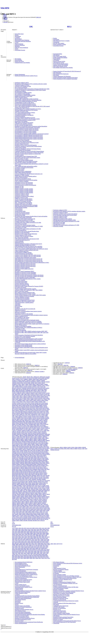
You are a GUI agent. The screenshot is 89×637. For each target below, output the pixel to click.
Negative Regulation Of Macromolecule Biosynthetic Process (67, 620)
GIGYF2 (33, 415)
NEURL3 (41, 446)
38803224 (38, 17)
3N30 (38, 538)
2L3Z (46, 532)
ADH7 (36, 378)
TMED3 (30, 490)
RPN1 (45, 474)
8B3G (13, 555)
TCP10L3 (18, 489)
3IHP (43, 537)
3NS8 (46, 538)
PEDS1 (25, 455)
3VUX (25, 540)
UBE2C (23, 501)
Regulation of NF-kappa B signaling (23, 326)
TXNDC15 (44, 499)
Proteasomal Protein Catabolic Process (23, 587)
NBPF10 (29, 444)
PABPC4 (43, 453)
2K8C (24, 532)
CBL (13, 394)
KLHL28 (48, 428)
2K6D (18, 532)
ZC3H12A (42, 516)
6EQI (31, 548)
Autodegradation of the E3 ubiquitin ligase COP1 (26, 156)
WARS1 (16, 514)
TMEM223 (25, 491)
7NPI (47, 553)
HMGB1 (37, 420)
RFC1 (69, 26)
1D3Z (19, 528)
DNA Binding (56, 55)
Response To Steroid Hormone (60, 585)
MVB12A (25, 443)
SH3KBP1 (34, 479)
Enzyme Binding (57, 564)
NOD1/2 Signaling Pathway (21, 97)
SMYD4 (40, 481)
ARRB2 (46, 384)
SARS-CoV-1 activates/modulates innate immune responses (28, 311)
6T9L (39, 549)
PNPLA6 (39, 458)
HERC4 (17, 420)
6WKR (16, 552)
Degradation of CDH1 (20, 328)
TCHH (47, 488)
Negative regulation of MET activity (23, 235)
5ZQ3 (38, 547)
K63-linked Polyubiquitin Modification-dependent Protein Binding (30, 614)
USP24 (20, 509)
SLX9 (19, 481)
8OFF (13, 557)
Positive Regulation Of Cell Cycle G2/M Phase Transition (66, 575)
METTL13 (14, 436)
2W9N (40, 534)
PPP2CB (31, 460)
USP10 (16, 508)
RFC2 (65, 448)
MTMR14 (28, 441)
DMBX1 (41, 405)
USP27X (28, 509)
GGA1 (26, 415)
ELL (13, 409)
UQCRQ (47, 506)
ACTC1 (24, 378)
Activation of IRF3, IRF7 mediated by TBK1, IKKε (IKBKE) (29, 290)
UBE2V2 (30, 504)
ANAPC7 (24, 380)
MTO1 (37, 441)
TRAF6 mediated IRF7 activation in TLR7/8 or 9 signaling (28, 321)
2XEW (46, 534)
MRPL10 (18, 439)
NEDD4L (27, 446)
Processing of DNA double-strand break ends (25, 218)
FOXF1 (17, 414)
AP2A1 (21, 383)
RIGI (48, 469)
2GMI (32, 530)
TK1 (24, 490)
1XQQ (25, 529)
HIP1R (26, 420)
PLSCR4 (26, 458)
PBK (24, 454)
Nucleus (17, 35)
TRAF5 (22, 495)
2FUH (47, 529)
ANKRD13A (15, 381)
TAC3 (33, 486)
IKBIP (41, 423)
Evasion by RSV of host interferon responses (25, 336)
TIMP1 (21, 490)
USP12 (23, 508)
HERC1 (46, 419)
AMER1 (30, 379)
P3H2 (32, 453)
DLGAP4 (32, 405)
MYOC (56, 448)
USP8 (26, 511)
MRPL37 (36, 439)
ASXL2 (47, 385)
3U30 (44, 539)
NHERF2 (21, 448)
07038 (13, 523)
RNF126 (22, 471)
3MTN (34, 538)
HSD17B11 (38, 421)
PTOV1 (14, 465)
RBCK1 (22, 468)
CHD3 (44, 398)
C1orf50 (34, 391)
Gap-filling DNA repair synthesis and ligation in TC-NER (28, 228)
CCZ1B (45, 394)
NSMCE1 (29, 449)
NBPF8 (46, 444)
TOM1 (36, 493)
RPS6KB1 (34, 475)
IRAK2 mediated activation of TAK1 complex (25, 293)
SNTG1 (26, 483)
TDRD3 (25, 489)
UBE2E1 (40, 501)
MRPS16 (18, 440)
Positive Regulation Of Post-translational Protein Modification (29, 622)
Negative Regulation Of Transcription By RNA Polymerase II (67, 71)
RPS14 (17, 475)
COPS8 (42, 400)
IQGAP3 (46, 424)
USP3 (35, 509)
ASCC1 (23, 385)
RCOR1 (38, 468)
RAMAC (30, 466)
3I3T (37, 537)
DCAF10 (19, 404)
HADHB (47, 418)
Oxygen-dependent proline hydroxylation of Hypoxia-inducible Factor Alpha (32, 88)
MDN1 (33, 435)
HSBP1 (33, 421)
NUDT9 (46, 449)
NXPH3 (22, 450)
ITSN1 (24, 425)
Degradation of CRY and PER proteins (23, 345)
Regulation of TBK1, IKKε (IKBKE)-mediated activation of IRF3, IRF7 (31, 331)
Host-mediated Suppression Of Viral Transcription (64, 622)
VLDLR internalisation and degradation (24, 253)
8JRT (30, 555)
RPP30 (13, 475)
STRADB (28, 485)
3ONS (24, 539)
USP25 (24, 509)
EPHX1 (31, 409)
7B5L (26, 552)
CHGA (13, 399)
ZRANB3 (35, 520)
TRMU (29, 498)
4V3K (33, 544)
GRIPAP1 (20, 416)
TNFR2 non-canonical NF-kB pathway (23, 198)
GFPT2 (20, 415)
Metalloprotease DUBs (20, 215)
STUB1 (32, 485)
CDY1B (34, 396)
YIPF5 (13, 516)
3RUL (38, 539)
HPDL (23, 421)
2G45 (13, 530)
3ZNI (45, 540)
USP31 (41, 509)
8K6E (35, 555)
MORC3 (40, 438)
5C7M (35, 545)
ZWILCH (42, 520)
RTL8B (47, 475)
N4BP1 (46, 443)
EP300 (27, 409)
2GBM (22, 530)
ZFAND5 (34, 518)
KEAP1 (39, 426)
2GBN (25, 530)
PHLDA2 (19, 456)
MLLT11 (23, 438)
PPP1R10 (18, 460)
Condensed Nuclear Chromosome (60, 605)
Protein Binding (18, 60)
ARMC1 (42, 384)
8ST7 (36, 557)
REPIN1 (14, 469)
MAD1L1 (35, 431)
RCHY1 (34, 468)
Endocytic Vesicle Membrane (21, 47)
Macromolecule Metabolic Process (22, 565)
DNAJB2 (23, 406)
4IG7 (18, 543)
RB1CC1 (18, 468)
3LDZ (28, 538)
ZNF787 (42, 519)
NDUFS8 (19, 446)
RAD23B (22, 466)
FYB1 (26, 414)
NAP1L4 (18, 444)
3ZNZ (47, 540)
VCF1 (44, 511)
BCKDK (25, 389)
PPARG (35, 459)
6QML (24, 549)
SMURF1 (31, 481)
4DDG (28, 542)
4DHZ (37, 542)
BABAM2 (29, 388)
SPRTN (18, 484)
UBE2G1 (14, 503)
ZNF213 (25, 519)
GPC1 (13, 416)
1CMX (16, 528)
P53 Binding (56, 573)
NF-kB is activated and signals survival (23, 125)
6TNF (42, 549)
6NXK (13, 549)
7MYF (44, 553)
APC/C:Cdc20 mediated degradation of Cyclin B (26, 101)
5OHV (22, 547)
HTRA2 (17, 423)
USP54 (17, 511)
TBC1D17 (19, 488)
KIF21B (23, 428)
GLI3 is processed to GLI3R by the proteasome (25, 185)
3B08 (37, 535)
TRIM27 (31, 496)
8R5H (28, 557)
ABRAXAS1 (36, 376)
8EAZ (21, 555)
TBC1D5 (28, 488)
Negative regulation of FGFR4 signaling (24, 192)
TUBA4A (26, 499)
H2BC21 (31, 418)
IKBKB (44, 423)
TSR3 (39, 498)
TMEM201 (19, 491)
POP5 (29, 459)
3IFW (40, 537)
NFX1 (13, 448)
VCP (47, 511)
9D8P (25, 558)
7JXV (16, 553)
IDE (35, 423)
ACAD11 (48, 376)
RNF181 (26, 473)
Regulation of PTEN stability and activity (24, 268)
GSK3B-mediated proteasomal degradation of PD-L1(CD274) (29, 338)
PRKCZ (43, 461)
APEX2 (39, 383)
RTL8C (13, 476)
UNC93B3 (42, 506)
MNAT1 (27, 438)
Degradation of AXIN (20, 168)
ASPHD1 (35, 385)
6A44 (19, 548)
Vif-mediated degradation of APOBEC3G (24, 115)
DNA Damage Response (20, 599)
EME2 (20, 409)
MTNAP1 (33, 441)
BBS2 (17, 389)
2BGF (41, 529)
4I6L (13, 543)
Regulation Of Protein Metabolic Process (24, 609)
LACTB (25, 429)
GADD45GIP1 (34, 414)
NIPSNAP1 (26, 448)
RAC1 (47, 465)
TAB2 (27, 486)
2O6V (23, 534)
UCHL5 (47, 505)
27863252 (70, 369)
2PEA (31, 534)
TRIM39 (43, 496)
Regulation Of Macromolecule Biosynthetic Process (64, 578)
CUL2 (25, 403)
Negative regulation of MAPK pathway (23, 200)
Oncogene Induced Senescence (22, 143)
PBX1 (26, 454)
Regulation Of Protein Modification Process (25, 618)
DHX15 (20, 405)
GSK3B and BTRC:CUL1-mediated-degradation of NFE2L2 (28, 327)
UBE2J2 (27, 503)
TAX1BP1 (47, 486)
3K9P (19, 538)
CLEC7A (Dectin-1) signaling (21, 181)
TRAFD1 (30, 495)
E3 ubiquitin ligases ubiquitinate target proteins (25, 257)
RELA (62, 448)
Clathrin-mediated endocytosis (22, 251)
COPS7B (38, 400)
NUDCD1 (42, 449)
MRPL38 (40, 439)
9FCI (46, 558)
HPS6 (27, 421)
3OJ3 (18, 539)
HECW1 (42, 419)
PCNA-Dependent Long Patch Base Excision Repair (65, 215)
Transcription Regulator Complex (60, 588)
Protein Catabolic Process (20, 584)
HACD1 (35, 418)
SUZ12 (13, 486)
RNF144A (31, 471)
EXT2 (40, 410)
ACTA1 (17, 378)
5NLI (13, 547)
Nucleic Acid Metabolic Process (22, 617)
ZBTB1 (38, 516)
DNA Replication (57, 72)
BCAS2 (20, 389)
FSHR (20, 414)
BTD (21, 391)
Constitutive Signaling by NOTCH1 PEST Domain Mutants (28, 146)
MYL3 (39, 443)
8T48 (47, 557)
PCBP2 (30, 454)
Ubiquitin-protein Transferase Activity (23, 579)
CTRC (44, 401)
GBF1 (13, 415)
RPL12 (23, 474)
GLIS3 (42, 415)
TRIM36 (39, 496)
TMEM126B (41, 490)
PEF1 (28, 455)
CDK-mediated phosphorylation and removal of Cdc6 (27, 238)
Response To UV (57, 609)
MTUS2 (45, 441)
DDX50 (42, 404)
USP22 (17, 509)
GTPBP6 (18, 418)
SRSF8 (40, 484)
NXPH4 (25, 450)
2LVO (16, 533)
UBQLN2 (14, 505)
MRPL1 (14, 439)
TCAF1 (40, 488)
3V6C (13, 540)
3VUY (29, 540)
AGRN (42, 378)
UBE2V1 (26, 504)
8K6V (46, 555)
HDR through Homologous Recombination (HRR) (26, 206)
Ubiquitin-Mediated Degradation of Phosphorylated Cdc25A (28, 243)
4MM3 (17, 544)
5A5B (13, 545)
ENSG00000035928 (54, 525)
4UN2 (30, 544)
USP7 (23, 511)
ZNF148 (21, 519)
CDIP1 (17, 396)
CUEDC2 (19, 403)
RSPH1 (38, 475)
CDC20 (17, 395)
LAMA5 (33, 429)
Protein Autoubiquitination (21, 623)
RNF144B (35, 471)
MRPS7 (44, 440)
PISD (38, 456)
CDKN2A (25, 396)
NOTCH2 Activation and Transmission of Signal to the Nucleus (29, 152)
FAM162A (25, 411)
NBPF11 (33, 444)
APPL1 (19, 384)
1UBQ (16, 529)
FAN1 (38, 411)
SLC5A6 (44, 480)
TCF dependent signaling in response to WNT (25, 120)
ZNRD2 (14, 520)
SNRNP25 (14, 483)
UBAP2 (39, 500)
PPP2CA (27, 460)
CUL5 (39, 403)
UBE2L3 (31, 503)
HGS (21, 420)
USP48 (47, 510)
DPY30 (17, 408)
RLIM (24, 470)
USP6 (20, 511)
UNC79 (38, 506)
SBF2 (35, 476)
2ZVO (25, 535)
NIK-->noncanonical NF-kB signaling (23, 202)
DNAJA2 (19, 406)
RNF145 (40, 471)
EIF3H (40, 408)
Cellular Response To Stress (21, 593)
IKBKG (14, 424)
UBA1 (18, 500)
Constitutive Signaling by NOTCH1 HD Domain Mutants (28, 148)
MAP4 (22, 433)
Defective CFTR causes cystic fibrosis (23, 203)
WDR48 (28, 514)
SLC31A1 (35, 480)
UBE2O (35, 503)
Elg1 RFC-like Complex (58, 43)
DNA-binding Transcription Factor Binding (63, 67)
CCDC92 (37, 394)
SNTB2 (22, 483)
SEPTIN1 (41, 478)
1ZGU (34, 529)
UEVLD (14, 506)
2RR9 (34, 534)
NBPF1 (25, 444)
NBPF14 (42, 444)
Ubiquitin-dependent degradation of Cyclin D (25, 245)
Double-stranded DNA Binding (60, 57)
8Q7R (25, 557)
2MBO (28, 533)
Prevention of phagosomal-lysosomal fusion (25, 300)
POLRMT (21, 459)
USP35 (17, 510)
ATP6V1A (21, 386)
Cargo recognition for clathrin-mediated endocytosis (26, 250)
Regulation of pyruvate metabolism (23, 337)
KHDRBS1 (45, 426)
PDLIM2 (14, 455)
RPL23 (26, 474)
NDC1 (41, 445)
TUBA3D (21, 499)
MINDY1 (40, 436)
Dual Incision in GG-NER (21, 223)
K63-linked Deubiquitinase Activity (23, 619)
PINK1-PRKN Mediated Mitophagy (23, 172)
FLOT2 (13, 414)
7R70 (17, 554)
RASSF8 (14, 468)
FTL (23, 414)
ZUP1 (38, 520)
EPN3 (37, 409)
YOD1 (21, 516)
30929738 (60, 364)
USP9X (29, 511)
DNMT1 (41, 406)
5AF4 (16, 545)
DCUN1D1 (23, 404)
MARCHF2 (25, 434)
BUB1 (26, 391)
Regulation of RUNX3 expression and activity (25, 266)
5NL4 (44, 545)
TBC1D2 (24, 488)
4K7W (36, 543)
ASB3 (20, 385)
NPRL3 (14, 449)
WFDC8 (47, 514)
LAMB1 (38, 429)
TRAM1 (35, 495)
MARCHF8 (47, 434)
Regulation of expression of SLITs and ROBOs (25, 272)
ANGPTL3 (28, 380)
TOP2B (18, 494)
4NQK (27, 544)
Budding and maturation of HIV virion (23, 96)
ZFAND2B (24, 518)
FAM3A (34, 411)
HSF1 (42, 421)
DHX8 (24, 405)
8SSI (34, 557)
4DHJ (35, 542)
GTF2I (37, 416)
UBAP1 (36, 500)
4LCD (45, 543)
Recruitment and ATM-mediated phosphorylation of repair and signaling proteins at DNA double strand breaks (31, 217)
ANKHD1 (38, 380)
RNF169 (22, 473)
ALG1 (22, 379)
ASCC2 (27, 385)
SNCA (43, 481)
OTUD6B (14, 453)
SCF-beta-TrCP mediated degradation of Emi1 (25, 103)
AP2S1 (36, 383)
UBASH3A (44, 500)
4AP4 (13, 542)
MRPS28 (40, 440)
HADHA (43, 418)
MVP (29, 443)
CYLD (42, 403)
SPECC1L (45, 483)
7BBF (38, 552)
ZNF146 (17, 519)
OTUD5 (41, 451)
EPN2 (34, 409)
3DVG (13, 537)
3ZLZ (39, 540)
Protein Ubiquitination (20, 74)
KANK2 (44, 425)
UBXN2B (31, 505)
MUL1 (21, 443)
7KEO (25, 553)
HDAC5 (30, 419)
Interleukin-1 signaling (20, 280)
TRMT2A (25, 498)
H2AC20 (26, 418)
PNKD (35, 458)
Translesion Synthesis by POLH (22, 85)
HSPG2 (14, 423)
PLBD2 (14, 458)
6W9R (44, 550)
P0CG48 (14, 526)
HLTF (33, 420)
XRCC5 (37, 515)
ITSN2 (28, 425)
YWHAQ (52, 450)
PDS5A (21, 455)
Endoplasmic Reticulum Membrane (23, 41)
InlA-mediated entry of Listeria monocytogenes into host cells (29, 261)
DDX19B (34, 404)
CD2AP (14, 395)
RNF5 (20, 474)
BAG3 (36, 388)
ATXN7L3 (34, 386)
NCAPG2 (21, 445)
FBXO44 (31, 413)
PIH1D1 (27, 456)
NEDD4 (23, 446)
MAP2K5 (14, 433)
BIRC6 (17, 390)
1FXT (25, 528)
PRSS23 (37, 463)
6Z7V (23, 552)
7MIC (41, 553)
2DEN (44, 529)
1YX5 (28, 529)
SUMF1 (44, 485)
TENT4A (33, 489)
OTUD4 (37, 451)
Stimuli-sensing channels (20, 147)
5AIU (27, 545)
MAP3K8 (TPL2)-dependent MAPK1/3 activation (26, 205)
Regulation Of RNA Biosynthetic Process (62, 618)
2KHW (31, 532)
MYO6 (43, 443)
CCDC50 (32, 394)
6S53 (31, 549)
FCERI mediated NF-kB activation (23, 150)
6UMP (19, 550)
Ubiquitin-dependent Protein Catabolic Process (25, 572)
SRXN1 (44, 484)
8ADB (42, 554)
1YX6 (31, 529)
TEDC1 (29, 489)
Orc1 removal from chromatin (21, 237)
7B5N (32, 552)
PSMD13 (18, 464)
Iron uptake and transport (20, 287)
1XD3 (22, 529)
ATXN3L (30, 386)
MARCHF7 (41, 434)
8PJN (16, 557)
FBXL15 (14, 413)
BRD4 (65, 447)
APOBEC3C (15, 384)
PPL (44, 459)
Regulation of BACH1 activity (22, 318)
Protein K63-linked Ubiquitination (22, 612)
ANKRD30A (33, 381)
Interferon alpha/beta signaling (22, 283)
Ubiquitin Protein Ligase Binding (22, 62)
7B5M (29, 552)
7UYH (25, 554)
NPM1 (48, 448)
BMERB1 (28, 390)
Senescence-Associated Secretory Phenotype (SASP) (27, 142)
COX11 (14, 401)
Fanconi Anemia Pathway (20, 230)
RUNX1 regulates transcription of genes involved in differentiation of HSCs (32, 262)
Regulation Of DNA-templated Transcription (63, 617)
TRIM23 (18, 496)
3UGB (47, 539)
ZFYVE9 (48, 518)
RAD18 (14, 466)
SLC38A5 (40, 480)
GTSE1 (22, 418)
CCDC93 (41, 394)
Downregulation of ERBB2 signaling (23, 252)
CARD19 (32, 393)
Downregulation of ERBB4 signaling (23, 92)
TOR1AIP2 (27, 494)
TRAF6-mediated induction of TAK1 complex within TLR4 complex (30, 295)
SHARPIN (39, 479)
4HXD (46, 542)
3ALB (31, 535)
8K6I (41, 555)
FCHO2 (35, 413)
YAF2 (44, 515)
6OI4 (16, 549)
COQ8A (46, 400)
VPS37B (38, 513)
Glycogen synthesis (19, 155)
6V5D (29, 550)
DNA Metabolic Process (20, 610)
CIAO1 (28, 399)
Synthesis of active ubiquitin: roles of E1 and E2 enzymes (28, 255)
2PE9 (28, 534)
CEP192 (14, 398)
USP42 (33, 510)
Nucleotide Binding (57, 53)
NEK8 (31, 446)
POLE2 (43, 458)
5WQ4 (35, 547)
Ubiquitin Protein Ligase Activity (22, 582)
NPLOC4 (44, 448)
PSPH (42, 464)
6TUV (48, 549)
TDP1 (21, 489)
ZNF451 (29, 519)
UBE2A (19, 501)
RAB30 (33, 465)
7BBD (35, 552)
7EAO (47, 552)
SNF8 (46, 481)
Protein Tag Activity (19, 61)
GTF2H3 (29, 416)
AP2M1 (32, 383)
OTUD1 (29, 451)
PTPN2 (17, 465)
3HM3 (34, 537)
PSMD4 (27, 464)
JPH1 (38, 425)
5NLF (47, 545)
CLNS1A (39, 399)
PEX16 (38, 455)
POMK (25, 459)
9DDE (30, 558)
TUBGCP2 (35, 499)
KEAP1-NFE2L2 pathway (21, 325)
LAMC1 (42, 429)
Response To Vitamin (58, 619)
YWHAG (30, 516)
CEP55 (17, 398)
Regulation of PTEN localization (22, 267)
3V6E (16, 540)
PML (29, 458)
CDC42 (28, 395)
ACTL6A (29, 378)
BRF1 (43, 390)
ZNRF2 (21, 520)
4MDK (13, 544)
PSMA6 (47, 463)
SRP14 (27, 484)
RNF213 (38, 473)
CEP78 (21, 398)
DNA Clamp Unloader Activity (60, 66)
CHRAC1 (20, 399)
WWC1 (18, 515)
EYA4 (43, 410)
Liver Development (57, 584)
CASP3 (68, 447)
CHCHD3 (40, 398)
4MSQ (23, 544)
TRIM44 (47, 496)
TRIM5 (13, 498)
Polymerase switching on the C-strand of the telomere (65, 213)
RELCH (46, 468)
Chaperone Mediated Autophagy (22, 297)
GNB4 (46, 415)
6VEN (38, 550)
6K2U (33, 548)
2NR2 (20, 534)
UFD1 (17, 506)
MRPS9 (48, 440)
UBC (31, 26)
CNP (49, 399)
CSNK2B (84, 447)
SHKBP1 (44, 479)
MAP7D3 (34, 433)
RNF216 (42, 473)
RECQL (42, 468)
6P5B (19, 549)
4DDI (32, 542)
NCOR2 (38, 445)
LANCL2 (14, 430)
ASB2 (17, 385)
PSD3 (41, 463)
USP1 (13, 508)
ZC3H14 (47, 516)
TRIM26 (27, 496)
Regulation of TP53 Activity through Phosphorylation (27, 231)
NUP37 (18, 450)
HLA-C (30, 420)
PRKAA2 (30, 461)
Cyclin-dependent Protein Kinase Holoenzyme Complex (65, 600)
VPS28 (27, 513)
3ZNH (42, 540)
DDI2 (30, 404)
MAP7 (26, 433)
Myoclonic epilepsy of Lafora (21, 158)
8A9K (39, 554)
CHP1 (16, 399)
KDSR (35, 426)
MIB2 (24, 436)
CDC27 (21, 395)
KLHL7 (14, 429)
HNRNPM (19, 421)
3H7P (29, 537)
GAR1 (39, 414)
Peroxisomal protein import (21, 281)
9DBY (27, 558)
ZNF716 (38, 519)
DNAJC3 (27, 406)
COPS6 (34, 400)
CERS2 (28, 398)
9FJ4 (16, 559)
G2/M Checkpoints (19, 241)
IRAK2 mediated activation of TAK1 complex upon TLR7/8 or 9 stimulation (32, 323)
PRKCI (39, 461)
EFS (31, 408)
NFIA (45, 446)
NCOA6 (34, 445)
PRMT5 (14, 463)
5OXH (25, 547)
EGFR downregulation (20, 116)
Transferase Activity (19, 608)
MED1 (36, 435)
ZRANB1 (25, 520)
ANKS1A (38, 381)
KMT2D (18, 429)
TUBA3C (17, 499)
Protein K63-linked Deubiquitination (23, 598)
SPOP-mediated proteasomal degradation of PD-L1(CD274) (28, 340)
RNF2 (34, 473)
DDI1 (27, 404)
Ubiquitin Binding (19, 588)
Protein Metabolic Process (21, 563)
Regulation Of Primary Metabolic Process (62, 579)
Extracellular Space (19, 33)
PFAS (41, 455)
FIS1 (44, 413)
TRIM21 (14, 496)
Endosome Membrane (20, 45)
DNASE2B (32, 406)
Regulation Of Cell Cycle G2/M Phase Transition (64, 592)
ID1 (33, 423)
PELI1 (35, 455)
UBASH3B (14, 501)
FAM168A (30, 411)
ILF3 (17, 424)
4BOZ (22, 542)
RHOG (42, 469)
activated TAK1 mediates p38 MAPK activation (25, 162)
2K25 (16, 532)
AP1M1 (18, 383)
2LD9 (13, 533)
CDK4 (76, 447)
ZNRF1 (17, 520)
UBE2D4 (36, 501)
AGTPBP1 (46, 378)
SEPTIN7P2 (46, 478)
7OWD (13, 554)
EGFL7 (34, 408)
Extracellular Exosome (20, 50)
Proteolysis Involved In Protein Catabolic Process (26, 577)
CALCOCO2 (43, 391)
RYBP (20, 476)
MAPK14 (39, 433)
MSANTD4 (14, 441)
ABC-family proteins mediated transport (24, 160)
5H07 (41, 545)
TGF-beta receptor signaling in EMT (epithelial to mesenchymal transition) (32, 133)
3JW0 (13, 538)
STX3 (36, 485)
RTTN (17, 476)
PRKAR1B (35, 461)
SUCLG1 (40, 485)
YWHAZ (34, 516)
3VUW (22, 540)
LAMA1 (29, 429)
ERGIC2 (18, 410)
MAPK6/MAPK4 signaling (21, 207)
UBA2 (21, 500)
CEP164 (46, 396)
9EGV (39, 558)
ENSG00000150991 (16, 525)
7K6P (19, 553)
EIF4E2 (47, 408)
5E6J (38, 545)
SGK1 (26, 479)
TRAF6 (26, 495)
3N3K (43, 538)
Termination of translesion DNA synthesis (24, 196)
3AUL (34, 535)
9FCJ (49, 558)
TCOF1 (14, 489)
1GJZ (30, 528)
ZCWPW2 (19, 518)
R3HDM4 (29, 465)
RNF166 (14, 473)
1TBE (48, 528)
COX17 (17, 401)
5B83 (30, 545)
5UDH (31, 547)
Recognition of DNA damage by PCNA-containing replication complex (31, 83)
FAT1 (44, 411)
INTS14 (42, 424)
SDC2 (47, 476)
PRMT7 (18, 463)
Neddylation (17, 270)
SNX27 (30, 483)
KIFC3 (30, 428)
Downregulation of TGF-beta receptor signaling (25, 131)
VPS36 (30, 513)
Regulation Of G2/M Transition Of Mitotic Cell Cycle (65, 583)
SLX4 (16, 481)
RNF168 (18, 473)
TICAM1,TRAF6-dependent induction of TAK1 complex (28, 278)
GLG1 (39, 415)
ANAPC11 (14, 380)
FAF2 (16, 411)
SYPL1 (21, 486)
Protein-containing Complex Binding (61, 613)
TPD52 (40, 494)
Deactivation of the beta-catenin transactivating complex (27, 157)
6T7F (36, 549)
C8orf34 (38, 391)
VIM (17, 513)
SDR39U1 (27, 478)
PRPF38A (22, 463)
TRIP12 (17, 498)
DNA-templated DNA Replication (60, 73)
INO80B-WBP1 (32, 424)
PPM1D (47, 459)
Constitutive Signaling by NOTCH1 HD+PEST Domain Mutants (29, 151)
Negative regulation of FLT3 (21, 316)
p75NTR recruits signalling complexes (23, 123)
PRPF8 (26, 463)
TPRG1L (44, 494)
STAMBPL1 (19, 485)
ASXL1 (43, 385)
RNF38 (13, 474)
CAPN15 (23, 393)
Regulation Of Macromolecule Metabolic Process (64, 582)
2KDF (27, 532)
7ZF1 (31, 554)
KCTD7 (27, 426)
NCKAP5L (29, 445)
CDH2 (48, 395)
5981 (51, 522)
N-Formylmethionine (19, 357)
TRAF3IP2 (14, 495)
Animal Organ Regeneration (59, 610)
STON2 (24, 485)
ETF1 (26, 410)
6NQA (45, 548)
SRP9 (30, 484)
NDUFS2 (14, 446)
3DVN (16, 537)
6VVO (60, 543)
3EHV (26, 537)
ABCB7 (24, 376)
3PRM (27, 539)
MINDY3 (14, 438)
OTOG (17, 451)
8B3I (16, 555)
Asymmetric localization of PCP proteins (24, 167)
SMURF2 (35, 481)
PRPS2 (29, 463)
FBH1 (47, 411)
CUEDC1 (14, 403)
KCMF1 (19, 426)
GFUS (23, 415)
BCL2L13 (29, 389)
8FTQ (27, 555)
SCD (41, 476)
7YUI (28, 554)
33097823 (67, 362)
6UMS (23, 550)
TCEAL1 (44, 488)
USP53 (13, 511)
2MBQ (31, 533)
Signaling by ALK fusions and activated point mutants (27, 320)
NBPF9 (13, 445)
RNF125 (18, 471)
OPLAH (35, 450)
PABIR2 (39, 453)
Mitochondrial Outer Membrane (22, 40)
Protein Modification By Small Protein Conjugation (26, 569)
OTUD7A (19, 453)
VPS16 (20, 513)
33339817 (42, 371)
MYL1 (36, 443)
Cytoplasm (17, 37)
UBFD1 (38, 504)
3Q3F (36, 539)
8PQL (22, 557)
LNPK (44, 430)
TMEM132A (47, 490)
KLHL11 (39, 428)
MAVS (13, 435)
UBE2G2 (18, 503)
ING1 (27, 424)
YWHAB (25, 516)
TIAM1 (17, 490)
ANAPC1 (45, 379)
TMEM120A (35, 490)
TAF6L (39, 486)
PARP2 (21, 454)
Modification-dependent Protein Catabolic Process (26, 75)
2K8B (21, 532)
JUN (41, 425)
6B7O (28, 548)
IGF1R (37, 423)
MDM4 (29, 435)
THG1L (48, 489)
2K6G (54, 543)
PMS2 (32, 458)
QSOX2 (25, 465)
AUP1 (38, 386)
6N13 (40, 548)
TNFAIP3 (33, 491)
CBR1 (22, 394)
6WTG (20, 552)
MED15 (40, 435)
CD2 (48, 394)
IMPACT (24, 424)
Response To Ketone (57, 580)
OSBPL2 (47, 450)
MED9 (47, 435)
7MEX (38, 553)
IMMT (19, 424)
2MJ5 (41, 533)
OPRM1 (39, 450)
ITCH (18, 425)
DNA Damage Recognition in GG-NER (24, 220)
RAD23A (18, 466)
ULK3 (34, 506)
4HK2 (43, 542)
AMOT (37, 379)
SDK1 (23, 478)
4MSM (20, 544)
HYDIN (25, 423)
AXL (44, 386)
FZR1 (29, 414)
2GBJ (16, 530)
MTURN (41, 441)
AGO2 (39, 378)
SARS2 (28, 476)
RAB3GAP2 (38, 465)
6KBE (36, 548)
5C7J (33, 545)
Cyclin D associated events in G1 (22, 240)
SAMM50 (24, 476)
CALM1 (14, 393)
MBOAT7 (21, 435)
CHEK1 (48, 398)
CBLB (15, 394)
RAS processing (18, 306)
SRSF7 (37, 484)
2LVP (19, 533)
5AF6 (22, 545)
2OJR (26, 534)
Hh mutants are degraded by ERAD (23, 178)
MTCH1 (19, 441)
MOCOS (32, 438)
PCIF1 (33, 454)
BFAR (39, 389)
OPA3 (31, 450)
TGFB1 (40, 489)
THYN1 (14, 490)
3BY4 (42, 535)
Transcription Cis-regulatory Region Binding (63, 593)
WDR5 (31, 514)
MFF (18, 436)
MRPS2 (22, 440)
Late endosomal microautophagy (22, 298)
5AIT (24, 545)
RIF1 (45, 469)
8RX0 (31, 557)
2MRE (47, 533)
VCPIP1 (14, 513)
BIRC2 (45, 389)
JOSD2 (35, 425)
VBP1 (41, 511)
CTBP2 (36, 401)
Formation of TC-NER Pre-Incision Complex (25, 225)
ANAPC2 (19, 380)
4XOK (42, 544)
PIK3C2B (31, 456)
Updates (5, 19)
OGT (29, 450)
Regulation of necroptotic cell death (23, 201)
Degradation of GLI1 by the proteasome (24, 182)
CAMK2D (18, 393)
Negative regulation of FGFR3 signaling (24, 191)
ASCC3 (30, 385)
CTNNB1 (40, 401)
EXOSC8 (36, 410)
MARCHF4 (30, 434)
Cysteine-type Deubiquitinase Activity (23, 575)
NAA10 (14, 444)
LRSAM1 (18, 431)
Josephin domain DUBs (20, 211)
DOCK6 (45, 406)
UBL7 (41, 504)
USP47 (44, 510)
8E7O (19, 555)
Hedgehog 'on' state (19, 186)
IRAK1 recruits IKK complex (21, 291)
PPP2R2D (40, 460)
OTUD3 (33, 451)
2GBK (19, 530)
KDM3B (32, 426)
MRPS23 (31, 440)
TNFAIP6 (38, 491)
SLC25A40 (20, 480)
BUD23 (30, 391)
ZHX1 (13, 519)
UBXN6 (35, 505)
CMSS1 (45, 399)
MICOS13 (28, 436)
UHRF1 (24, 506)
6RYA (28, 549)
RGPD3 (28, 469)
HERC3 (14, 420)
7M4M (28, 553)
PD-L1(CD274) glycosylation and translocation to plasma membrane (30, 343)
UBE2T (22, 504)
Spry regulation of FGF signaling (22, 93)
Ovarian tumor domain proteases (22, 213)
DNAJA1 (14, 406)
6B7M (25, 548)
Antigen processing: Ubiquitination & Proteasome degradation (29, 335)
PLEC (17, 458)
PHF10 (44, 455)
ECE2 (28, 408)
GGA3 (29, 415)
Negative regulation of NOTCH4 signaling (24, 296)
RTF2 (44, 475)
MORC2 (36, 438)
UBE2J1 (23, 503)
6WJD (13, 552)
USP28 (31, 509)
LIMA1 (32, 430)
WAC (13, 514)
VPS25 (23, 513)
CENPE (38, 396)
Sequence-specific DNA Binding (60, 65)
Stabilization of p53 (19, 242)
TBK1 (32, 488)
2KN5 (40, 532)
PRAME (22, 461)
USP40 (30, 510)
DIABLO (28, 405)
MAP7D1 (30, 433)
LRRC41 (14, 431)
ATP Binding (56, 60)
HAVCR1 (14, 419)
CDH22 (14, 396)
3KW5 (25, 538)
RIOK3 (17, 470)
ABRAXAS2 (42, 376)
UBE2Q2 (44, 503)
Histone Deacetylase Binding (59, 597)
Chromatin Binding (57, 570)
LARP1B (23, 430)
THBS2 (44, 489)
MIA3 (21, 436)
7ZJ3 (34, 554)
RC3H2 (30, 468)
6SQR (33, 549)
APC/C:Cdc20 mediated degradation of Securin (25, 105)
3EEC (20, 537)
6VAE (32, 550)
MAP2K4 (44, 431)
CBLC (19, 394)
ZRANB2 (30, 520)
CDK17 (21, 396)
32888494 (72, 366)
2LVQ (22, 533)
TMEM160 (14, 491)
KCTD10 (23, 426)
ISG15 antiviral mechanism (21, 87)
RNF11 (32, 470)
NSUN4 (33, 449)
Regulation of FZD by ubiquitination (23, 171)
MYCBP (33, 443)
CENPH (42, 396)
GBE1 (46, 414)
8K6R (43, 555)
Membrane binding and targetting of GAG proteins (26, 110)
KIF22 (27, 428)
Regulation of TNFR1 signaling (22, 175)
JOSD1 (31, 425)
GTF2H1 (25, 416)
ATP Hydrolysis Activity (58, 62)
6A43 (16, 548)
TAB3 (30, 486)
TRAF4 (19, 495)
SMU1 (26, 481)
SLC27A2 (25, 480)
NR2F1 (20, 449)
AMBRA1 (26, 379)
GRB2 (16, 416)
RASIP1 (44, 466)
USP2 (48, 508)
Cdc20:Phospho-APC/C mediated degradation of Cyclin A (28, 108)
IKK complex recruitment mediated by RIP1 (25, 292)
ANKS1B (43, 381)
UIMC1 (28, 506)
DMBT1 (37, 405)
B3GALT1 (14, 388)
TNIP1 (42, 491)
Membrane (17, 46)
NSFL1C (25, 449)
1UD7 (19, 529)
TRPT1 (32, 498)
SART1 (32, 476)
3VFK (19, 540)
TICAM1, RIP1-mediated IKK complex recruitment (26, 98)
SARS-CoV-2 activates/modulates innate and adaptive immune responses (31, 315)
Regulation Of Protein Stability (22, 615)
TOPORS (22, 494)
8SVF (44, 557)
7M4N (31, 553)
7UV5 (22, 554)
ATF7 (13, 386)
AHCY (13, 379)
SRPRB (33, 484)
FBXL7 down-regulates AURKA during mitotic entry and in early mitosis (31, 248)
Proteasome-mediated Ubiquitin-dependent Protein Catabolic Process (30, 590)
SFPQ (23, 479)
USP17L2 (41, 508)
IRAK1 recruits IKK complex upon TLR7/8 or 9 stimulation (28, 322)
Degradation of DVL (19, 170)
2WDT (43, 534)
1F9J (22, 528)
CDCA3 (45, 395)
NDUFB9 (45, 445)
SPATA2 (41, 483)
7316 (13, 522)
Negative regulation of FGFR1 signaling (24, 188)
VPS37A (34, 513)
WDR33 (24, 514)
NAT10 (21, 444)
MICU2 (36, 436)
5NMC (16, 547)
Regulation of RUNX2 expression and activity (25, 263)
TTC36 (46, 498)
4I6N (15, 543)
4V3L (36, 544)
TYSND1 (14, 500)
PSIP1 (44, 463)
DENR (13, 405)
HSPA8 (45, 421)
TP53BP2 (36, 494)
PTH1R (45, 464)
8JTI (33, 555)
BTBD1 (14, 391)
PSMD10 (14, 464)
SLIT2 (13, 481)
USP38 (24, 510)
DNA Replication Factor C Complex (61, 40)
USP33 (48, 509)
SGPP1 (29, 479)
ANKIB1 (43, 380)
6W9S (47, 550)
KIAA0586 (18, 428)
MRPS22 (27, 440)
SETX (17, 479)
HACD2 (39, 418)
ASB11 (13, 385)
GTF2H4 (34, 416)
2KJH (34, 532)
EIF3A (37, 408)
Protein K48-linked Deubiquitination (23, 613)
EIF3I (43, 408)
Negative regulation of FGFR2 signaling (24, 190)
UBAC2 (32, 500)
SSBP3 (75, 448)
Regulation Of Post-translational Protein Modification (27, 597)
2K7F (58, 543)
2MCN (34, 533)
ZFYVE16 (43, 518)
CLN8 (35, 399)
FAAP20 (47, 410)
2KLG (37, 532)
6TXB (13, 550)
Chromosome (56, 42)
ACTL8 (33, 378)
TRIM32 (35, 496)
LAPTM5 (19, 430)
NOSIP (36, 448)
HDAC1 (22, 419)
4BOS (19, 542)
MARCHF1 (19, 434)
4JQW (24, 543)
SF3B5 (20, 479)
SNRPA (18, 483)
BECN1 (36, 389)
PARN (13, 454)
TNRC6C (32, 493)
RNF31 (45, 473)
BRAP (32, 390)
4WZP (39, 544)
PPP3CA (14, 461)
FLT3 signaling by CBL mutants (22, 317)
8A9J (36, 554)
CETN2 (32, 398)
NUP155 (14, 450)
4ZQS (48, 544)
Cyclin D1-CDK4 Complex (59, 572)
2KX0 (43, 532)
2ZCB (19, 535)
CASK (36, 393)
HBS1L (18, 419)
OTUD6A (45, 451)
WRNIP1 (14, 515)
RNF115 (44, 470)
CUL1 (22, 403)
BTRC (23, 391)
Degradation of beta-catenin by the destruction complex (27, 118)
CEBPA (79, 447)
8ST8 (39, 557)
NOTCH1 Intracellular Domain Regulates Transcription (27, 127)
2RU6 (37, 534)
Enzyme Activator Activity (59, 61)
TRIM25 (22, 496)
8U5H (13, 558)
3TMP (41, 539)
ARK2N (38, 384)
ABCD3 (28, 376)
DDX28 (38, 404)
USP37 (20, 510)
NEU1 (37, 446)
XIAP (28, 515)
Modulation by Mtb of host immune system (24, 301)
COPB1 (23, 400)
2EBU (51, 543)
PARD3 (47, 453)
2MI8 (38, 533)
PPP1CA (14, 460)
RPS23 (23, 475)
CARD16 (27, 393)
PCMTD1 (37, 454)
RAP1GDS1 (35, 466)
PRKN (47, 461)
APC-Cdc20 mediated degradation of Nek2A (25, 112)
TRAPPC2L (39, 495)
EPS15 (40, 409)
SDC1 (44, 476)
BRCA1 (36, 390)
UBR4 (22, 505)
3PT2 (30, 539)
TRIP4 (20, 498)
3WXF (35, 540)
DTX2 (20, 408)
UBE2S (18, 504)
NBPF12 (38, 444)
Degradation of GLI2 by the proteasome (24, 183)
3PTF (33, 539)
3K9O (16, 538)
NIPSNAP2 (31, 448)
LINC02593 (36, 430)
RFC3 (68, 448)
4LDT (48, 543)
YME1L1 (17, 516)
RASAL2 (40, 466)
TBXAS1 (36, 488)
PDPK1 (18, 455)
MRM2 (47, 438)
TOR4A (32, 494)
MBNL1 (17, 435)
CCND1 (72, 447)
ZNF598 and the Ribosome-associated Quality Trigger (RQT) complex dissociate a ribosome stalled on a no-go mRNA (31, 353)
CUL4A (32, 403)
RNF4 (17, 474)
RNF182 (30, 473)
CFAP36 (36, 398)
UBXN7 (39, 505)
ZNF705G (34, 519)
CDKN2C (30, 396)
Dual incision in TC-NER (20, 227)
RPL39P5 (37, 474)
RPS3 (30, 475)
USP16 (37, 508)
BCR (33, 389)
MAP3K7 (19, 433)
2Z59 (16, 535)
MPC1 (43, 438)
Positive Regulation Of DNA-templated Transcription (65, 78)
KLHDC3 (34, 428)
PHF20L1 (14, 456)
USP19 (45, 508)
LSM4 (22, 431)
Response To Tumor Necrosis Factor (61, 594)
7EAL (44, 552)
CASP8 (39, 393)
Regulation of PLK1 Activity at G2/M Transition (26, 145)
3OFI (16, 539)
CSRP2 (32, 401)
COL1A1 (14, 400)
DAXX (46, 403)
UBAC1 (28, 500)
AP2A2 (25, 383)
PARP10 (17, 454)
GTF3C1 (47, 416)
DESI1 (16, 405)
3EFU (23, 537)
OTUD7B (23, 453)
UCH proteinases (19, 208)
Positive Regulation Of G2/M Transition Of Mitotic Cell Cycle (67, 577)
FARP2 (41, 411)
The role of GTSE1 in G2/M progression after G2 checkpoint (28, 247)
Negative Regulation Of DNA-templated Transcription (65, 77)
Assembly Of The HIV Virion (21, 111)
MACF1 (31, 431)
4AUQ (16, 542)
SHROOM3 (14, 480)
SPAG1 (37, 483)
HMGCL (41, 420)
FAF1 (13, 411)
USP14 (30, 508)
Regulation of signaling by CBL (22, 285)
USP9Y (33, 511)
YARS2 (47, 515)
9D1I (16, 558)
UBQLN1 (45, 504)
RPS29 (27, 475)
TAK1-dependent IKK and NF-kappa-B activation (26, 161)
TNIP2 (45, 491)
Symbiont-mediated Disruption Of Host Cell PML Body (65, 587)
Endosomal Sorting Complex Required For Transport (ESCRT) (29, 286)
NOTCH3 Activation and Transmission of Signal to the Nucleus (29, 275)
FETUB (39, 413)
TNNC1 (23, 493)
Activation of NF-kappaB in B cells (23, 86)
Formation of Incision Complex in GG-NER (25, 221)
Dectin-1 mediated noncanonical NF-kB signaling (26, 180)
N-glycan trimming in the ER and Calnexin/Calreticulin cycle (28, 173)
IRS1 (13, 425)
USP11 (20, 508)
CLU (42, 399)
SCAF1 (38, 476)
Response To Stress (19, 620)
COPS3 (30, 400)
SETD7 (13, 479)
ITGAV (21, 425)
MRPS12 (14, 440)
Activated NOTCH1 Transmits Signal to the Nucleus (26, 128)
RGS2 (31, 469)
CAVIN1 (43, 393)
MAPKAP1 (44, 433)
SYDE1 (17, 486)
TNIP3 (13, 493)
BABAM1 (24, 388)
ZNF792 (46, 519)
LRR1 (48, 430)
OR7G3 (43, 450)
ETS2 (29, 410)
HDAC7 (38, 419)
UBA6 (24, 500)
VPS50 (46, 513)
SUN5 (47, 485)
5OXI (29, 547)
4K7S (30, 543)
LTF (25, 431)
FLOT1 (47, 413)
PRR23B (33, 463)
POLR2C (17, 459)
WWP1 (21, 515)
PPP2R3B (45, 460)
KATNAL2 (14, 426)
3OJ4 (21, 539)
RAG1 (26, 466)
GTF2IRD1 (41, 416)
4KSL (42, 543)
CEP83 (24, 398)
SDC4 (13, 478)
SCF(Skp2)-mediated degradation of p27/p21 (25, 117)
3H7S (31, 537)
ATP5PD (17, 386)
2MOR (43, 533)
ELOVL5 (16, 409)
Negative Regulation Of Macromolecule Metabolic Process (66, 614)
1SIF (45, 528)
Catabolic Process (19, 589)
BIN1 (42, 389)
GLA (37, 415)
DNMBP (37, 406)
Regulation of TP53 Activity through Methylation (26, 233)
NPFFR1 (40, 448)
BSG (46, 390)
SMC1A (72, 448)
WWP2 (25, 515)
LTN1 (27, 431)
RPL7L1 (42, 474)
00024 (51, 523)
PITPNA (42, 456)
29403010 (37, 371)
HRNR (30, 421)
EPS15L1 (44, 409)
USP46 (40, 510)
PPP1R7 (23, 460)
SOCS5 (33, 483)
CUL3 (28, 403)
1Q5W (39, 528)
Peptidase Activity (19, 603)
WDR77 (42, 514)
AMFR (34, 379)
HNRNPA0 (14, 421)
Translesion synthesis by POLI (22, 195)
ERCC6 (14, 410)
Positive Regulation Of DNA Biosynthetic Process (64, 603)
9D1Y (19, 558)
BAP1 (44, 388)
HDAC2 (26, 419)
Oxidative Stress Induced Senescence (23, 141)
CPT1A (24, 401)
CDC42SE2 (33, 395)
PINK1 (35, 456)
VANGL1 (37, 511)
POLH (46, 458)
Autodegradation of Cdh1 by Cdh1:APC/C (24, 102)
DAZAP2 (14, 404)
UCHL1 (43, 505)
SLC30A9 (30, 480)
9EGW (43, 558)
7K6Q (22, 553)
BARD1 (47, 388)
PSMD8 (39, 464)
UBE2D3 (32, 501)
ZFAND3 (29, 518)
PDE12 (48, 454)
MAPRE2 (14, 434)
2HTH (35, 530)
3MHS (31, 538)
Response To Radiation (58, 589)
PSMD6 (31, 464)
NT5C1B (37, 449)
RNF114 (40, 470)
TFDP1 (37, 489)
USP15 (33, 508)
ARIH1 (27, 384)
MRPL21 (31, 439)
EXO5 (32, 410)
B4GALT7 (19, 388)
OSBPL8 (14, 451)
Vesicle (16, 48)
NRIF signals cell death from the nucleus (24, 122)
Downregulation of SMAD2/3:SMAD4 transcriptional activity (29, 135)
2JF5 (43, 530)
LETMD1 (28, 430)
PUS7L (21, 465)
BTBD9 (17, 391)
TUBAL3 (31, 499)
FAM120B (20, 411)
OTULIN (28, 453)
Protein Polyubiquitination (21, 578)
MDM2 (26, 435)
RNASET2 (28, 470)
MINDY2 (45, 436)
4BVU (25, 542)
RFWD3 (24, 469)
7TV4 (19, 554)
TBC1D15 (14, 488)
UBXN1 (26, 505)
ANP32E (14, 383)
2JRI (45, 530)
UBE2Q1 (39, 503)
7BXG (41, 552)
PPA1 (31, 459)
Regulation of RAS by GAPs (21, 197)
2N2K (17, 534)
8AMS (45, 554)
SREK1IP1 (22, 484)
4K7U (33, 543)
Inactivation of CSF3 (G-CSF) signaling (24, 313)
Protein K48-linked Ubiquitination (22, 592)
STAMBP (14, 485)
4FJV (41, 542)
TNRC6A (27, 493)
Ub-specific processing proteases (22, 212)
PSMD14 (23, 464)
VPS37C (42, 513)
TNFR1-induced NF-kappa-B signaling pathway (26, 176)
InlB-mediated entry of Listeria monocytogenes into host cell (28, 258)
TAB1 (24, 486)
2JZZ (13, 532)
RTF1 (41, 475)
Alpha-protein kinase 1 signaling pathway (24, 302)
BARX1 (14, 389)
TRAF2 (48, 494)
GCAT (16, 415)
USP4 (27, 510)
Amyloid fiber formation (20, 330)
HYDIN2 (30, 423)
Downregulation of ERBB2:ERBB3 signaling (25, 95)
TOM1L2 (44, 493)
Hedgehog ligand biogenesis (21, 177)
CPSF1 (21, 401)
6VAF (35, 550)
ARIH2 (30, 384)
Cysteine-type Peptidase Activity (22, 585)
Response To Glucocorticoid (59, 599)
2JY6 (48, 530)
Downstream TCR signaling (21, 121)
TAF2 (36, 486)
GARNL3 (43, 414)
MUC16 (14, 443)
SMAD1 (23, 481)
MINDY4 (19, 438)
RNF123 (14, 471)
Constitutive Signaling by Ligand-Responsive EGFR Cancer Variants (30, 90)
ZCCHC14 (14, 518)
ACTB (21, 378)
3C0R (45, 535)
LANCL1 (46, 429)
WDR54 (35, 514)
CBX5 (28, 394)
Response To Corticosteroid (59, 608)
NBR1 (17, 445)
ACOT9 (14, 378)
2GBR (28, 530)
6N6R (42, 548)
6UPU (26, 550)
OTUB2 (25, 451)
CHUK (24, 399)
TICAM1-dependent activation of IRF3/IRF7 (25, 277)
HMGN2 (45, 420)
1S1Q (43, 528)
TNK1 (16, 493)
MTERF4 (24, 441)
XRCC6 (41, 515)
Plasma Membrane (19, 43)
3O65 (13, 539)
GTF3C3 (14, 418)
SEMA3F (36, 478)
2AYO (37, 529)
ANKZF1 (47, 381)
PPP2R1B (35, 460)
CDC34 (25, 395)
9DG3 (34, 558)
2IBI (38, 530)
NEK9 (34, 446)
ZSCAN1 (57, 450)
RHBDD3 (35, 469)
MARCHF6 (36, 434)
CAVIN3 (48, 393)
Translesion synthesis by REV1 (22, 82)
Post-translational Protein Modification (23, 562)
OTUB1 (21, 451)
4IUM (21, 543)
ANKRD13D (27, 381)
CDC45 (38, 395)
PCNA (41, 454)
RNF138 (26, 471)
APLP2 (43, 383)
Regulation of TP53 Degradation (22, 232)
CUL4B (36, 403)
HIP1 (23, 420)
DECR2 (46, 404)
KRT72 (21, 429)
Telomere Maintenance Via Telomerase (62, 76)
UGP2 (20, 506)
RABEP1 (43, 465)
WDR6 (39, 514)
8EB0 (24, 555)
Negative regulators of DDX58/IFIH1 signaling (25, 288)
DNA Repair (56, 75)
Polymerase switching (58, 226)
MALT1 (40, 431)
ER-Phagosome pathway (20, 91)
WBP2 (20, 514)
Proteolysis (17, 568)
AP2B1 (29, 383)
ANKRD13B (21, 381)
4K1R (27, 543)
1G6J (28, 528)
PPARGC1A (40, 459)
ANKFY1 (34, 380)
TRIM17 (44, 495)
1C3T (13, 528)
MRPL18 (27, 439)
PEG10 (31, 455)
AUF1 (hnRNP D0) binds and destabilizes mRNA (26, 166)
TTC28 (43, 498)
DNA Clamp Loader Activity (59, 56)
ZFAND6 (38, 518)
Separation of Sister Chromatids (22, 140)
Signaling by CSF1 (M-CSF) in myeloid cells (25, 308)
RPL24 (30, 474)
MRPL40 (45, 439)
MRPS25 (35, 440)
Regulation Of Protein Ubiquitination (23, 607)
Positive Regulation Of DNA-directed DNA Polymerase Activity (67, 563)
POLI (13, 459)
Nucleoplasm (18, 36)
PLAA (45, 456)
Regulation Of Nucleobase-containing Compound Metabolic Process (68, 590)
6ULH (16, 550)
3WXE (32, 540)
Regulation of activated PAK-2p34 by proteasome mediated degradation (31, 126)
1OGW (36, 528)
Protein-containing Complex (59, 44)
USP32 (45, 509)
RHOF (39, 469)
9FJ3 (13, 559)
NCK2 (24, 445)
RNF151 (44, 471)
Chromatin (55, 602)
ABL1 (31, 376)
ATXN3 (25, 386)
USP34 (13, 510)
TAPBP (42, 486)
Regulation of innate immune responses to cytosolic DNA (28, 153)
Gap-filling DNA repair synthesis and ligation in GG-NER (28, 222)
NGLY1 (17, 448)
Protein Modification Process (21, 564)
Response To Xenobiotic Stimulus (60, 569)
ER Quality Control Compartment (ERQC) (24, 271)
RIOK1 (13, 470)
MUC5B (18, 443)
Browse (5, 15)
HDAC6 (34, 419)
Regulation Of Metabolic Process (60, 598)
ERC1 (48, 409)
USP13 (26, 508)
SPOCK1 (14, 484)
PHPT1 (23, 456)
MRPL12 (22, 439)
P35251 (52, 526)
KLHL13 (43, 428)
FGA (42, 413)
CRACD (28, 401)
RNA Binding (18, 58)
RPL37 (33, 474)
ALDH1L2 (17, 379)
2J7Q (40, 530)
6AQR (21, 548)
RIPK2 (20, 470)
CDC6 (41, 395)
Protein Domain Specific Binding (60, 63)
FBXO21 (18, 413)
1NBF (33, 528)
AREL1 (23, 384)
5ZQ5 (44, 547)
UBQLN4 (19, 505)
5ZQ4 (41, 547)
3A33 (28, 535)
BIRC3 (13, 390)
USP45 (37, 510)
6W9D (41, 550)
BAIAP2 (40, 388)
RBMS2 (26, 468)
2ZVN (22, 535)
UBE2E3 (45, 501)
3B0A (40, 535)
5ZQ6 (47, 547)
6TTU (45, 549)
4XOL (45, 544)
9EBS (37, 558)
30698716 (28, 364)
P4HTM (35, 453)
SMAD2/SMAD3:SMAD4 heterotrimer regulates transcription (29, 137)
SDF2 (20, 478)
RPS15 (20, 475)
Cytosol (16, 42)
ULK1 (31, 506)
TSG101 (36, 498)
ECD (26, 408)
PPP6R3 (18, 461)
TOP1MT (14, 494)
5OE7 (19, 547)
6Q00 (22, 549)
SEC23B (32, 478)
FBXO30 (27, 413)
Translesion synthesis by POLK (22, 193)
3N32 (40, 538)
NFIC (47, 446)
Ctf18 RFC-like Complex (59, 607)
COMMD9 (18, 400)
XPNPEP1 (32, 515)
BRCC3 (39, 390)
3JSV (45, 537)
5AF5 (19, 545)
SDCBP (17, 478)
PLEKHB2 (21, 458)
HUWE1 (22, 423)
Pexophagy (17, 307)
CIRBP (31, 399)
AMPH (41, 379)
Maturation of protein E (20, 310)
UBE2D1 (27, 501)
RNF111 (36, 470)
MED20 (44, 435)
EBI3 (23, 408)
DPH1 (13, 408)
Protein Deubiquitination (20, 570)
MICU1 (32, 436)
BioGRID (5, 22)
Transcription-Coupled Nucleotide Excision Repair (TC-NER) (29, 226)
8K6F (38, 555)
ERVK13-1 (22, 410)
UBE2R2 (14, 504)
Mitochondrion (18, 38)
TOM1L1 (40, 493)
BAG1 (33, 388)
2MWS (13, 534)
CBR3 (25, 394)
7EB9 (13, 553)
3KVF (22, 538)
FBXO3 (22, 413)
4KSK (39, 543)
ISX (15, 425)
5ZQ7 (13, 548)
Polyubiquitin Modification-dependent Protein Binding (27, 595)
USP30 (38, 509)
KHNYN (14, 428)
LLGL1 (41, 430)
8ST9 (42, 557)
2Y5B (13, 535)
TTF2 (13, 499)
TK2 (26, 490)
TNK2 (20, 493)
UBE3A (34, 504)
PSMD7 (35, 464)
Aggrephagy (17, 303)
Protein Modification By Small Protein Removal (26, 573)
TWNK (40, 499)
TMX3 (29, 491)
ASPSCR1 (39, 385)
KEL (42, 426)
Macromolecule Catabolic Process (22, 580)
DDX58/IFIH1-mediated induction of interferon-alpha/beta (28, 100)
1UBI (13, 529)
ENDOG (24, 409)
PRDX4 (26, 461)
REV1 (17, 469)
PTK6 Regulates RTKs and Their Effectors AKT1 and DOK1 (28, 246)
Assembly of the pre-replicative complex (24, 236)
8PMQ (19, 557)
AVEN (41, 386)
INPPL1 (38, 424)
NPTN (17, 449)
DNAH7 (45, 405)
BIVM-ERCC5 (22, 390)
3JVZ (48, 537)
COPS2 (27, 400)
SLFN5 (48, 480)
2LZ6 (25, 533)
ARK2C (34, 384)
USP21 (13, 509)
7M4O (34, 553)
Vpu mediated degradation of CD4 (22, 113)
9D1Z (22, 558)
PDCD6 (45, 454)
